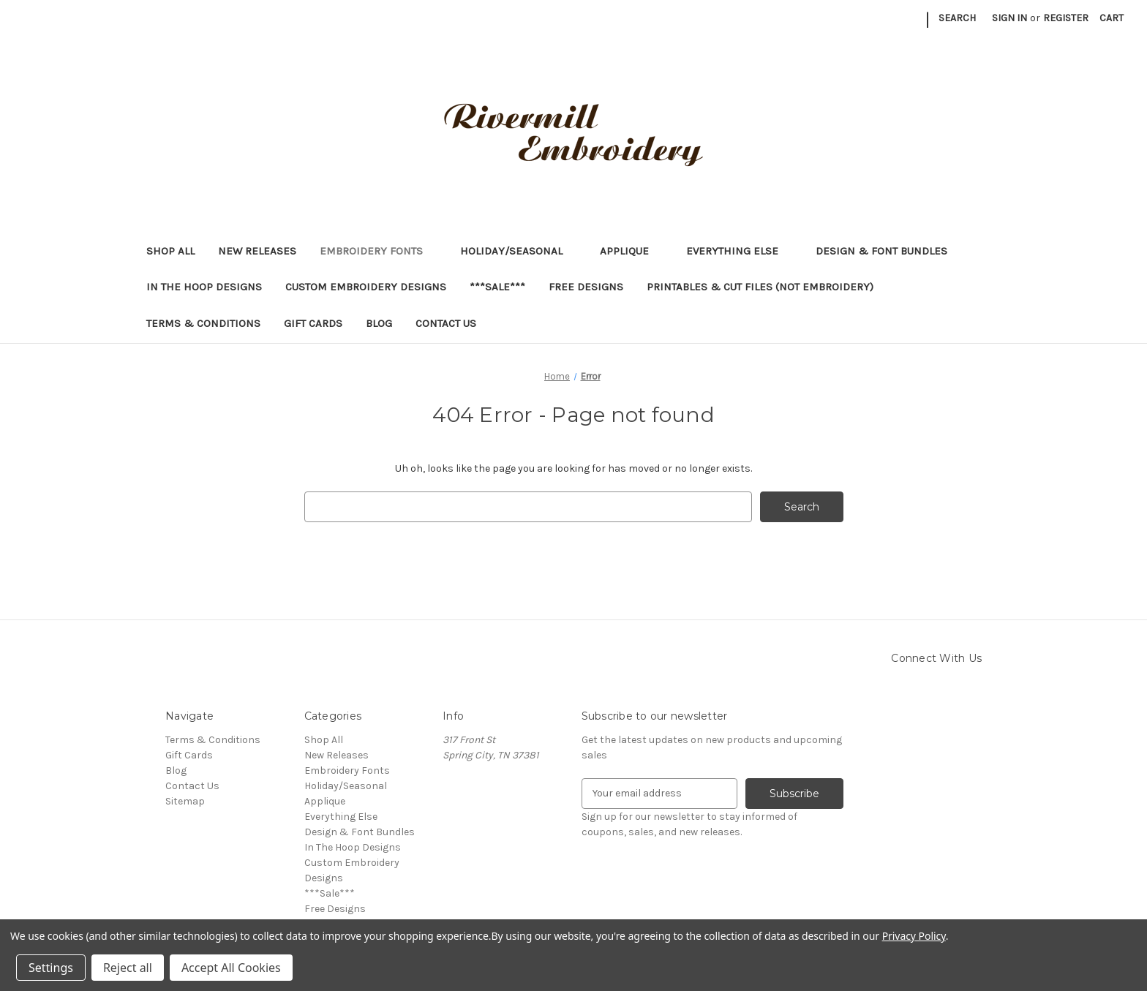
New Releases (257, 250)
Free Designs (586, 286)
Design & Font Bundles (881, 250)
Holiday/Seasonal (518, 250)
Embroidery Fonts (378, 250)
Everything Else (739, 250)
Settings (51, 968)
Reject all (127, 968)
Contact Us (445, 323)
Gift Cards (313, 323)
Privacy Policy (914, 936)
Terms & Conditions (203, 323)
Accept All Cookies (231, 968)
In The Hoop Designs (204, 286)
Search (957, 18)
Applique (631, 250)
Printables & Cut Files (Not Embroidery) (767, 286)
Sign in (1009, 18)
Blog (379, 323)
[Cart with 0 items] (1111, 18)
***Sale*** (497, 286)
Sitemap (185, 801)
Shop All (170, 250)
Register (1065, 18)
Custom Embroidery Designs (365, 286)
